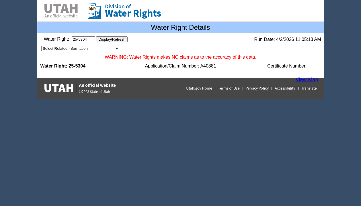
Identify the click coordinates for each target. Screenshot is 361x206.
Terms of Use (229, 88)
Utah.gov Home (199, 88)
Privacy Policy (257, 88)
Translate (309, 88)
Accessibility (285, 88)
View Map (307, 79)
